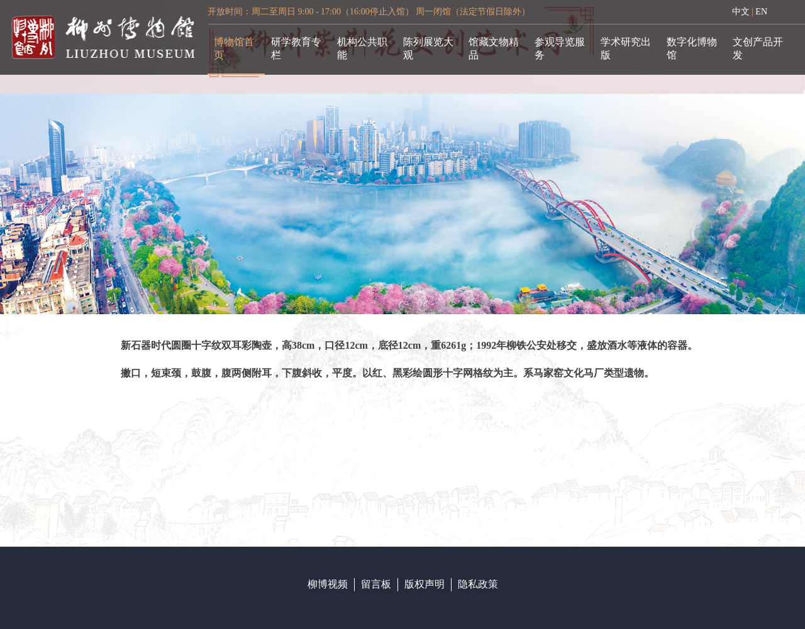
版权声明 (424, 584)
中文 (741, 11)
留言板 (376, 584)
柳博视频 (328, 584)
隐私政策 (478, 584)
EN (761, 11)
